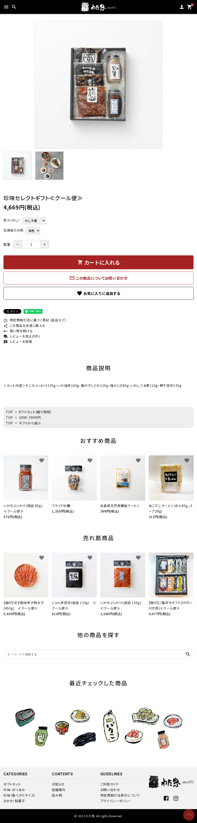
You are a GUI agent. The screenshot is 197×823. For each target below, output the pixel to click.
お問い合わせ (110, 789)
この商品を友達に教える (24, 325)
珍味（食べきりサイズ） (19, 795)
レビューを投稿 (17, 341)
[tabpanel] (98, 85)
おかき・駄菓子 (14, 800)
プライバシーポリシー (116, 800)
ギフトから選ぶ (30, 423)
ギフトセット (12, 784)
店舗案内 (58, 789)
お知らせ (58, 784)
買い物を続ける (18, 331)
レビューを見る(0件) (21, 336)
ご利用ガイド (109, 784)
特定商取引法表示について (120, 795)
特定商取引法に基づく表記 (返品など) (34, 320)
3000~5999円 (29, 417)
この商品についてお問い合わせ (98, 278)
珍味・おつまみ (14, 789)
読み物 (57, 795)
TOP (9, 412)
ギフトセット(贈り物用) (34, 412)
